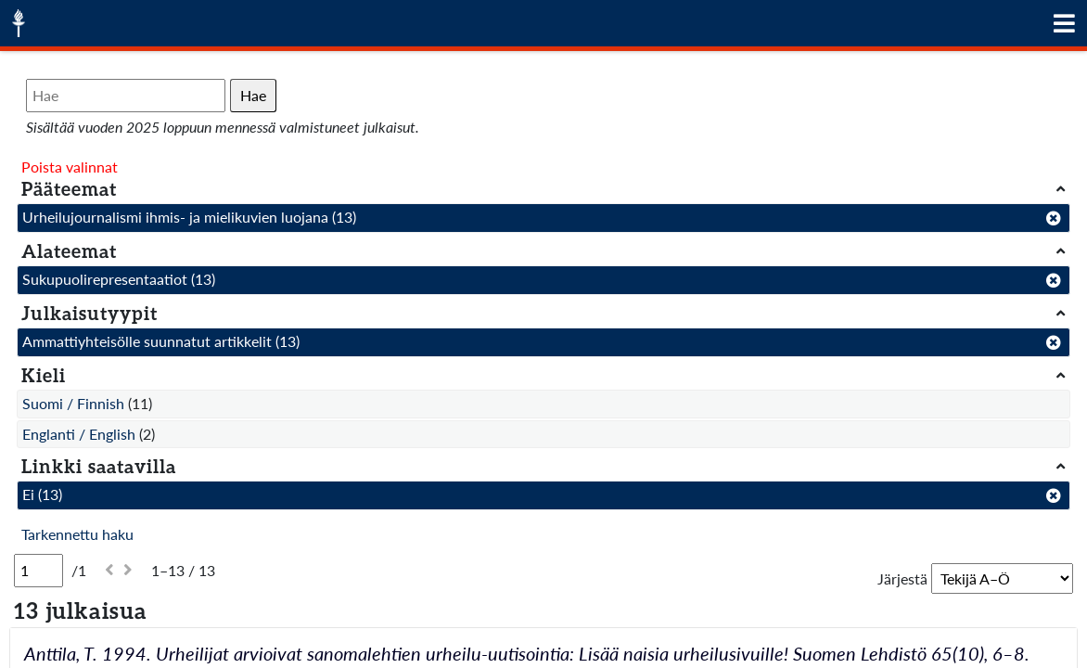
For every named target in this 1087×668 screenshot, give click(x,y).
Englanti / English (78, 434)
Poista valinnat (69, 166)
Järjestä (902, 578)
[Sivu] (38, 570)
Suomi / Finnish (73, 403)
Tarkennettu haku (77, 534)
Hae (253, 95)
